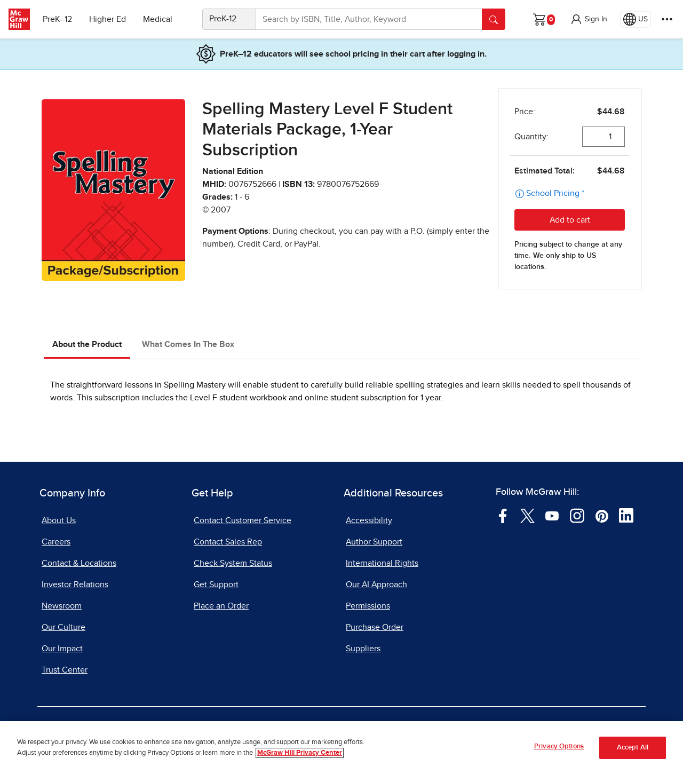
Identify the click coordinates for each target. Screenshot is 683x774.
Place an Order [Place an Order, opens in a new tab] (221, 606)
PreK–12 (57, 19)
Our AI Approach (376, 584)
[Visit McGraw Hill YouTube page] (552, 515)
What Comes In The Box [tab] (188, 344)
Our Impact (62, 648)
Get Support (216, 584)
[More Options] (667, 19)
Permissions (368, 606)
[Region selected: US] (635, 19)
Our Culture (63, 627)
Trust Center (65, 670)
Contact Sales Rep (228, 542)
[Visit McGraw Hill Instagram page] (577, 515)
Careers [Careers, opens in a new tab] (56, 542)
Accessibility (369, 520)
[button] (588, 19)
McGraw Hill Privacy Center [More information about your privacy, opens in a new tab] (299, 752)
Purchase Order (374, 627)
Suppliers (363, 648)
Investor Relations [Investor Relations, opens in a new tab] (75, 584)
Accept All (632, 747)
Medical (157, 19)
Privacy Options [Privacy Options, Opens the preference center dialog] (559, 746)
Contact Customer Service (242, 520)
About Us (59, 520)
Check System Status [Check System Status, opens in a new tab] (233, 563)
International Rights (382, 563)
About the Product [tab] (87, 344)
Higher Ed (107, 19)
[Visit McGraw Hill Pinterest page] (601, 515)
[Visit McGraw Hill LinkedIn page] (626, 515)
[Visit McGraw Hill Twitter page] (527, 515)
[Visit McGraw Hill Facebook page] (503, 515)
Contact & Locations (79, 563)
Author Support (374, 542)
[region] (341, 747)
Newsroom (62, 606)
